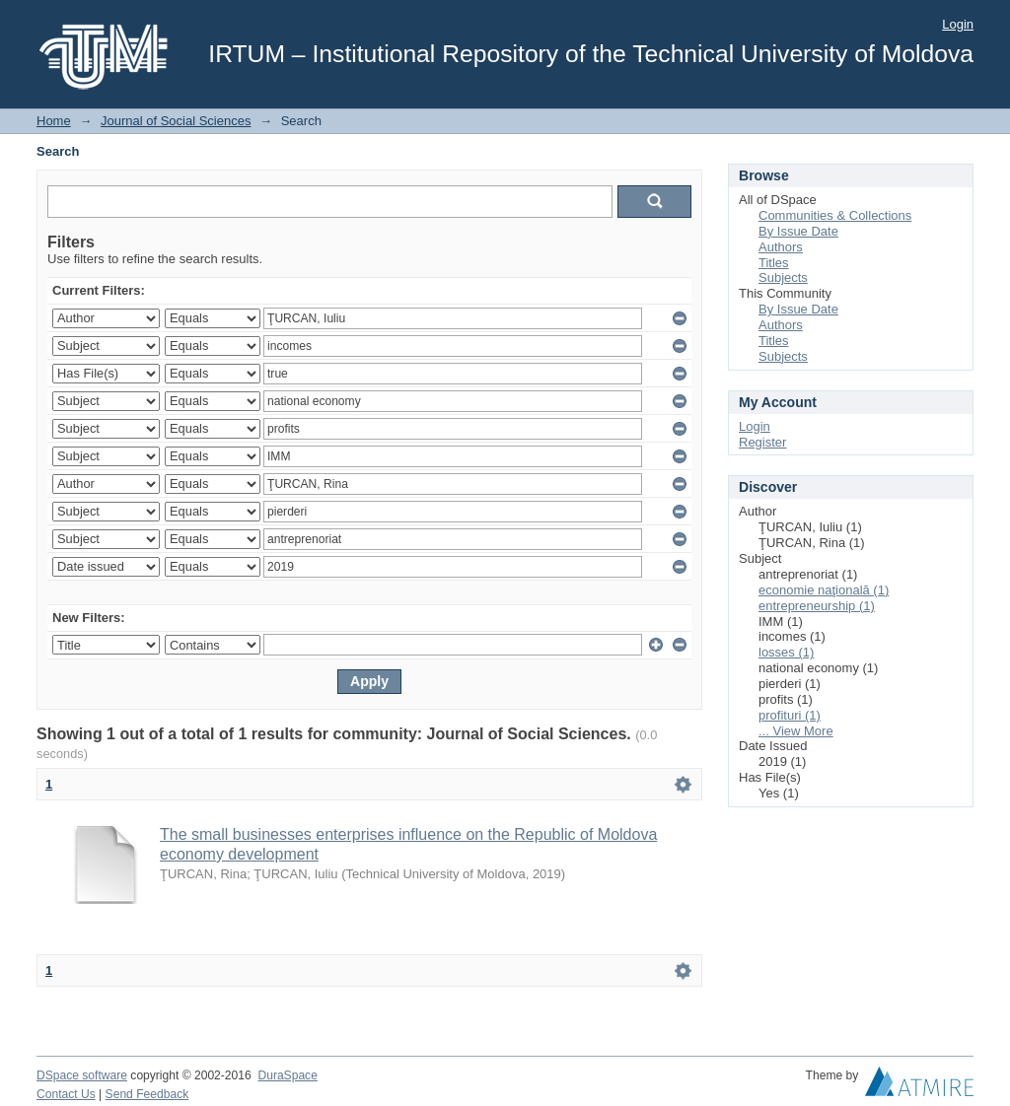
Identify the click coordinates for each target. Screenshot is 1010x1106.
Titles (773, 262)
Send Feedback (147, 1094)
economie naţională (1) (823, 590)
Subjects (783, 277)
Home (53, 120)
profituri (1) (789, 715)
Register (762, 442)
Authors (780, 247)
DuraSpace (287, 1075)
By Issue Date (798, 231)
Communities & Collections (834, 215)
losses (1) (786, 652)
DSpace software (81, 1075)
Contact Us (66, 1094)
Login (958, 24)
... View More (795, 731)
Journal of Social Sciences (176, 120)
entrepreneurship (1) (816, 605)
